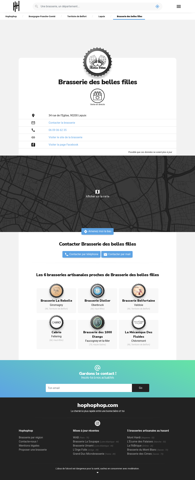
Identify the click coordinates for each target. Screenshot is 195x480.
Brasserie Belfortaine (138, 301)
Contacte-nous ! (28, 441)
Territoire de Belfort (76, 16)
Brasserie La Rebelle (56, 301)
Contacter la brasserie (62, 122)
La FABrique (140, 445)
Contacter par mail (116, 254)
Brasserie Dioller (97, 301)
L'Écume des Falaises (146, 441)
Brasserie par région (31, 437)
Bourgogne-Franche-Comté (42, 16)
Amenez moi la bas (97, 231)
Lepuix (102, 16)
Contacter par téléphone (81, 254)
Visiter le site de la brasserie (65, 137)
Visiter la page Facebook (63, 144)
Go (140, 387)
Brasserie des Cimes (145, 453)
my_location (157, 6)
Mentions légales (29, 445)
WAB (81, 437)
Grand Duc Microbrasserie (94, 453)
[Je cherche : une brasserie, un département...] (96, 6)
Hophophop (16, 6)
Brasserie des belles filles (129, 16)
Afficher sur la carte (97, 193)
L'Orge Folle (86, 449)
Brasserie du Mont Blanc (147, 449)
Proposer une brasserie (33, 449)
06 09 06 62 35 (58, 130)
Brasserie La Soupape (96, 441)
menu (178, 6)
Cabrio (56, 332)
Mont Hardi (140, 437)
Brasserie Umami (93, 445)
